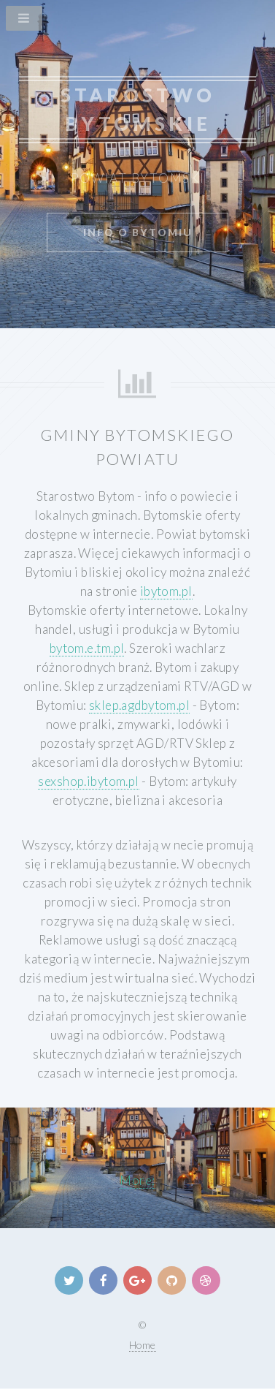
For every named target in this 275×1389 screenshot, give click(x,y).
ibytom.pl (166, 591)
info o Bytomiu (138, 232)
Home (142, 1345)
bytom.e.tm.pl (87, 648)
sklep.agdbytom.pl (139, 705)
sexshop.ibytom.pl (88, 781)
